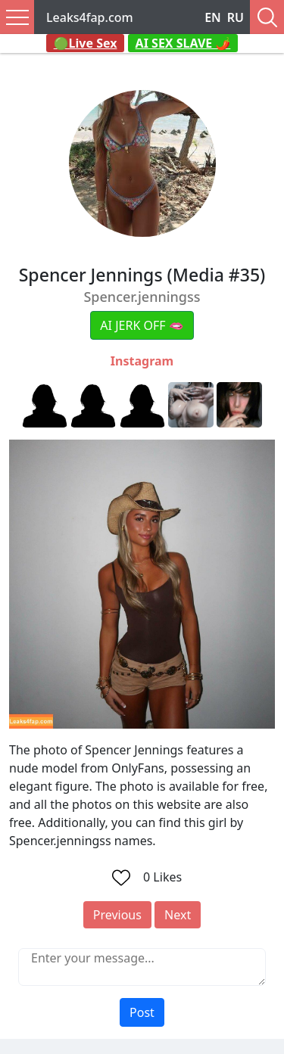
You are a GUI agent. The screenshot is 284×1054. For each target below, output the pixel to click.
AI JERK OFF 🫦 (141, 325)
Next (177, 914)
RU (235, 17)
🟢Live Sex (85, 43)
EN (212, 17)
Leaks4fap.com (89, 17)
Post (142, 1012)
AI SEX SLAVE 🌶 (183, 43)
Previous (117, 914)
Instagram (142, 361)
